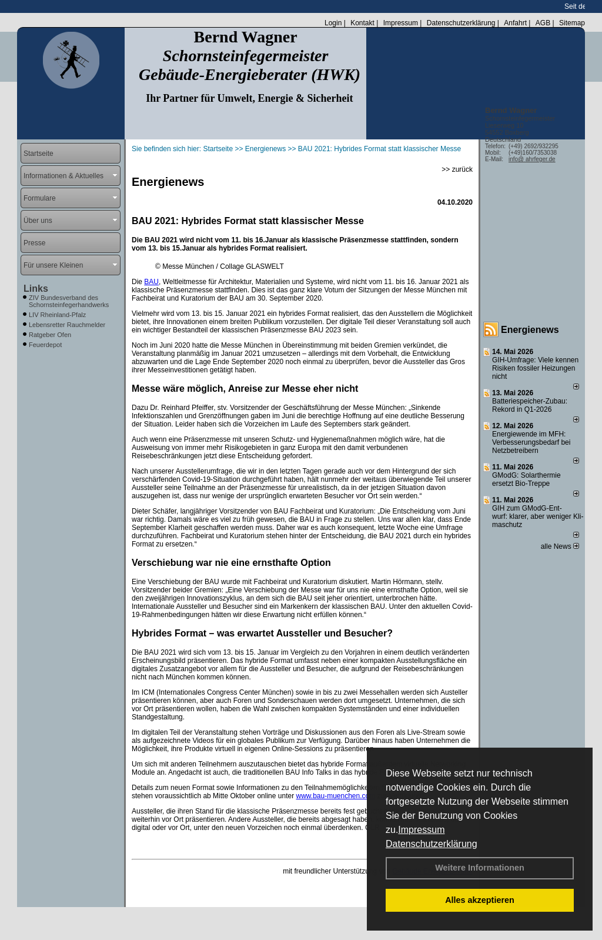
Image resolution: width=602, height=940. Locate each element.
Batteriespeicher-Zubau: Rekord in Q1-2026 (529, 405)
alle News (560, 546)
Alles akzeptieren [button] (479, 900)
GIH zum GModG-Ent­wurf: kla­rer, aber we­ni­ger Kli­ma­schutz (537, 516)
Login (333, 23)
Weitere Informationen (479, 867)
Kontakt (362, 23)
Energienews (530, 330)
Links (36, 289)
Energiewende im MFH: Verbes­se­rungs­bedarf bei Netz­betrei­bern (531, 442)
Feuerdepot (45, 344)
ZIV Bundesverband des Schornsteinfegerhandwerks (69, 301)
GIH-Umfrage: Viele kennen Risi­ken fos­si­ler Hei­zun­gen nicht (535, 368)
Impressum (421, 830)
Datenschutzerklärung (431, 844)
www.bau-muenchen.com (335, 796)
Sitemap (572, 23)
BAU (151, 282)
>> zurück (457, 169)
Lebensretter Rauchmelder (67, 324)
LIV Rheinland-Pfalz (57, 314)
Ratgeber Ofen (50, 334)
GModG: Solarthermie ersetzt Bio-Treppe (526, 479)
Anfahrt (515, 23)
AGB (543, 23)
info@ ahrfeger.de (532, 159)
